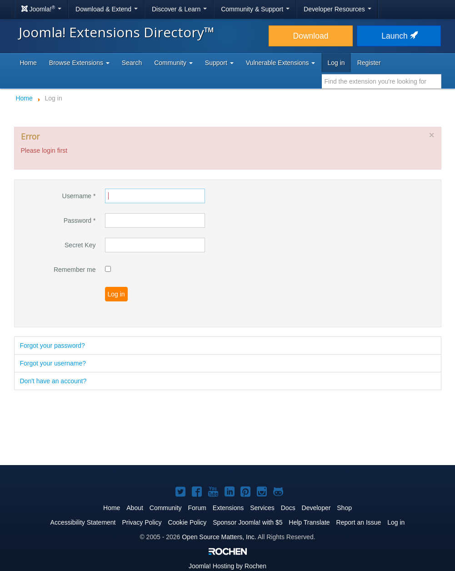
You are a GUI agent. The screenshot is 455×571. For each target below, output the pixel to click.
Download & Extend (106, 9)
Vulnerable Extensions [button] (280, 62)
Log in (336, 62)
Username (79, 196)
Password (80, 220)
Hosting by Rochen (227, 566)
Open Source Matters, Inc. (219, 537)
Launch (398, 35)
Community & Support (255, 9)
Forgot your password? (52, 345)
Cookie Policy (187, 522)
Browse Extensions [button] (79, 62)
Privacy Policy (141, 522)
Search (132, 62)
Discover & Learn (179, 9)
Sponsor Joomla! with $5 (247, 522)
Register (369, 62)
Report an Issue (358, 522)
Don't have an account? (53, 381)
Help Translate (309, 522)
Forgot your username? (53, 363)
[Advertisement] (227, 428)
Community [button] (173, 62)
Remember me (75, 269)
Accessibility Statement (83, 522)
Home (28, 62)
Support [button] (219, 62)
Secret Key (80, 245)
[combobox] (381, 81)
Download (311, 35)
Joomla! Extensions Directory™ (117, 32)
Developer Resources (337, 9)
